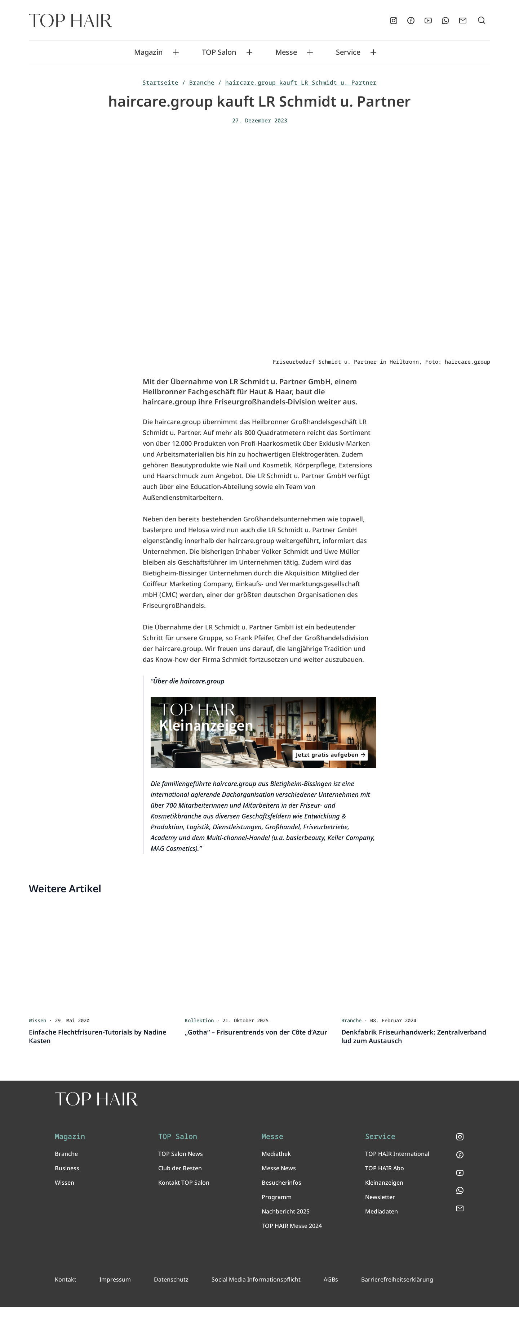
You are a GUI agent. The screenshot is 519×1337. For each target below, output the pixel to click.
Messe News (279, 1198)
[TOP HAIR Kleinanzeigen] (263, 733)
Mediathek (276, 1184)
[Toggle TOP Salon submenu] (249, 52)
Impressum (114, 1310)
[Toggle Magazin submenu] (175, 52)
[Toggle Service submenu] (373, 52)
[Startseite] (70, 20)
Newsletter (380, 1227)
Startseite (160, 82)
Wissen (64, 1213)
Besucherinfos (281, 1213)
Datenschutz (170, 1310)
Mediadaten (381, 1242)
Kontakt (65, 1310)
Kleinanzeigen (384, 1213)
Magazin (148, 52)
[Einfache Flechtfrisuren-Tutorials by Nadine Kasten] (103, 958)
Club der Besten (180, 1198)
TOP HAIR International (397, 1184)
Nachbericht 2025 (286, 1242)
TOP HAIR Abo (384, 1198)
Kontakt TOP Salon (183, 1213)
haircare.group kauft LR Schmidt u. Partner (301, 82)
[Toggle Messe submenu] (309, 52)
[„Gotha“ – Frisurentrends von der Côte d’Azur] (259, 958)
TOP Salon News (180, 1184)
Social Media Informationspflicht (253, 1310)
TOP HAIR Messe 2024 (292, 1256)
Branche (201, 82)
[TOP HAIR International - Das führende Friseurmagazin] (171, 1113)
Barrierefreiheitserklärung (393, 1310)
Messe (286, 52)
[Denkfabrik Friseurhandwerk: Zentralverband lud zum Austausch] (415, 958)
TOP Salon (219, 52)
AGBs (327, 1310)
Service (348, 52)
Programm (277, 1227)
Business (67, 1198)
